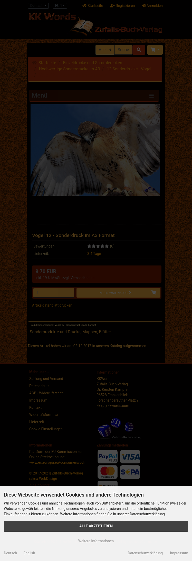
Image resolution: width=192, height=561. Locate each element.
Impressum (179, 553)
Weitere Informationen (96, 541)
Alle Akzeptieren (96, 526)
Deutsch (10, 553)
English (29, 553)
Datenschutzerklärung (145, 553)
